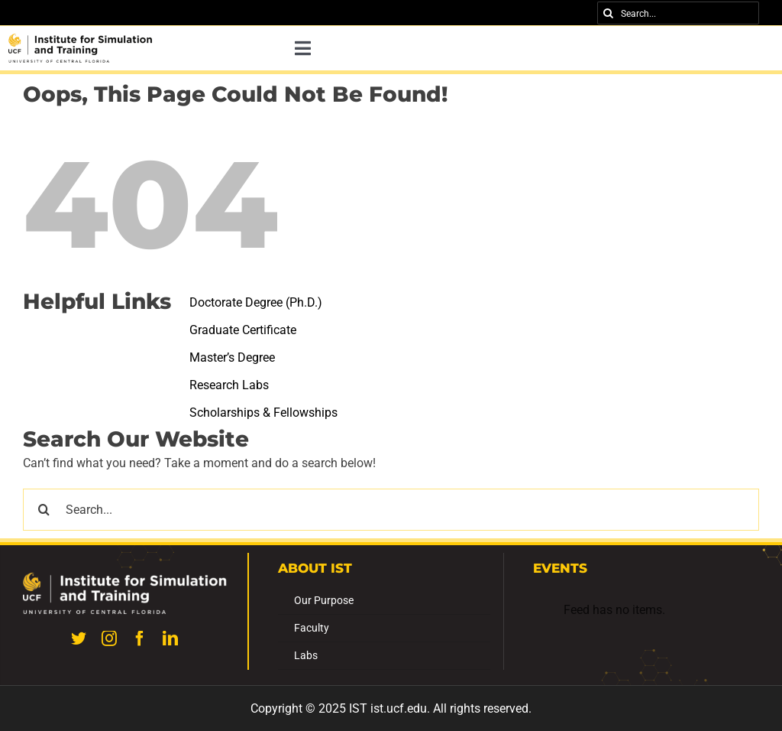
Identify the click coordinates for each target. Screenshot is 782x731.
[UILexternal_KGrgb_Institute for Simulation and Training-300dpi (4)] (80, 39)
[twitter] (78, 638)
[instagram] (109, 638)
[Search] (608, 13)
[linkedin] (170, 638)
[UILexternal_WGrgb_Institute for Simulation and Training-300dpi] (125, 578)
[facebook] (139, 638)
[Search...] (678, 13)
